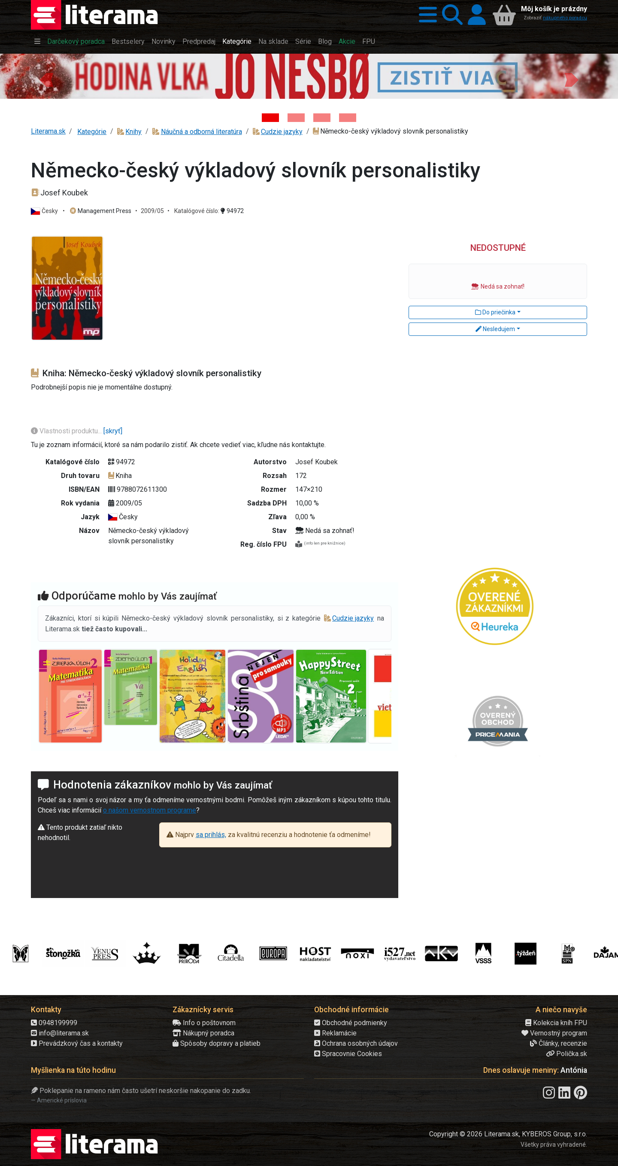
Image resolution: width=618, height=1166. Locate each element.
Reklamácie (335, 1033)
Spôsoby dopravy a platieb (217, 1043)
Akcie (347, 41)
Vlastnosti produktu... (67, 431)
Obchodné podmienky (350, 1023)
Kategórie (236, 41)
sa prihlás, (211, 835)
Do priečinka (495, 312)
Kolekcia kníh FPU (556, 1023)
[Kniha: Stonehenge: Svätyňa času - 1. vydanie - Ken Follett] (347, 117)
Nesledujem (495, 329)
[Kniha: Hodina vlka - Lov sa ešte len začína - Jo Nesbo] (270, 117)
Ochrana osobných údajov (356, 1043)
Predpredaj (198, 41)
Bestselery (128, 41)
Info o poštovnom (204, 1023)
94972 (232, 210)
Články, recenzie (558, 1043)
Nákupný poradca (203, 1033)
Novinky (163, 41)
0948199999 (54, 1023)
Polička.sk (566, 1054)
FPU (368, 41)
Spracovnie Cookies (348, 1054)
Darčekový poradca (76, 41)
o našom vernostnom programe (149, 810)
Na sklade (273, 41)
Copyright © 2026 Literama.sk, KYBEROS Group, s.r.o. (508, 1134)
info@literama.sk (60, 1033)
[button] (425, 14)
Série (303, 41)
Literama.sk (48, 131)
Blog (325, 41)
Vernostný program (554, 1033)
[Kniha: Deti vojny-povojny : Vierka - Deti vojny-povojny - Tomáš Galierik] (321, 117)
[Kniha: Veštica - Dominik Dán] (296, 117)
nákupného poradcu (565, 18)
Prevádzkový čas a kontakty (77, 1043)
